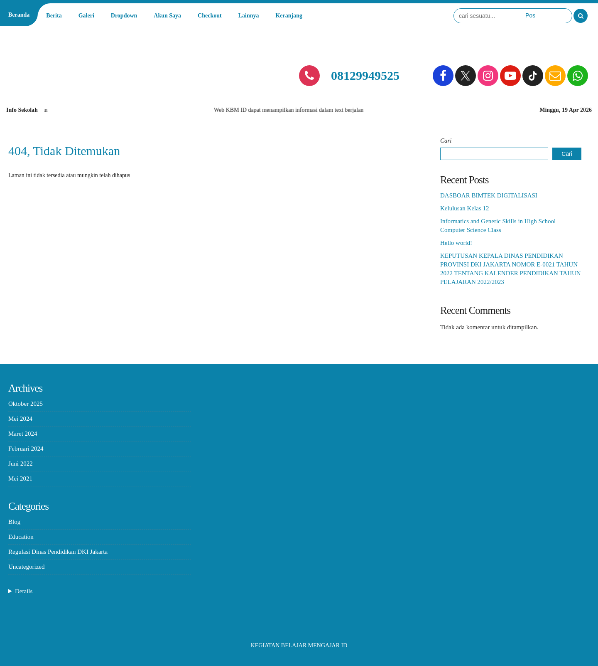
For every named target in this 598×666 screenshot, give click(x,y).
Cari (446, 140)
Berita (53, 15)
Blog (14, 521)
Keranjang (288, 15)
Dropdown (124, 15)
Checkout (210, 15)
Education (21, 536)
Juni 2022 (20, 463)
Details (24, 591)
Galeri (86, 15)
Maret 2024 (22, 433)
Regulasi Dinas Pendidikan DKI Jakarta (58, 551)
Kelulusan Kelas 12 (464, 208)
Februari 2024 (26, 448)
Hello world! (456, 242)
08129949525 (365, 75)
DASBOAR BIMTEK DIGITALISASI (488, 195)
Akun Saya (167, 15)
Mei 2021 (20, 478)
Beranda (18, 15)
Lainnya (248, 15)
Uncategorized (26, 566)
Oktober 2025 (25, 403)
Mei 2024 (20, 418)
